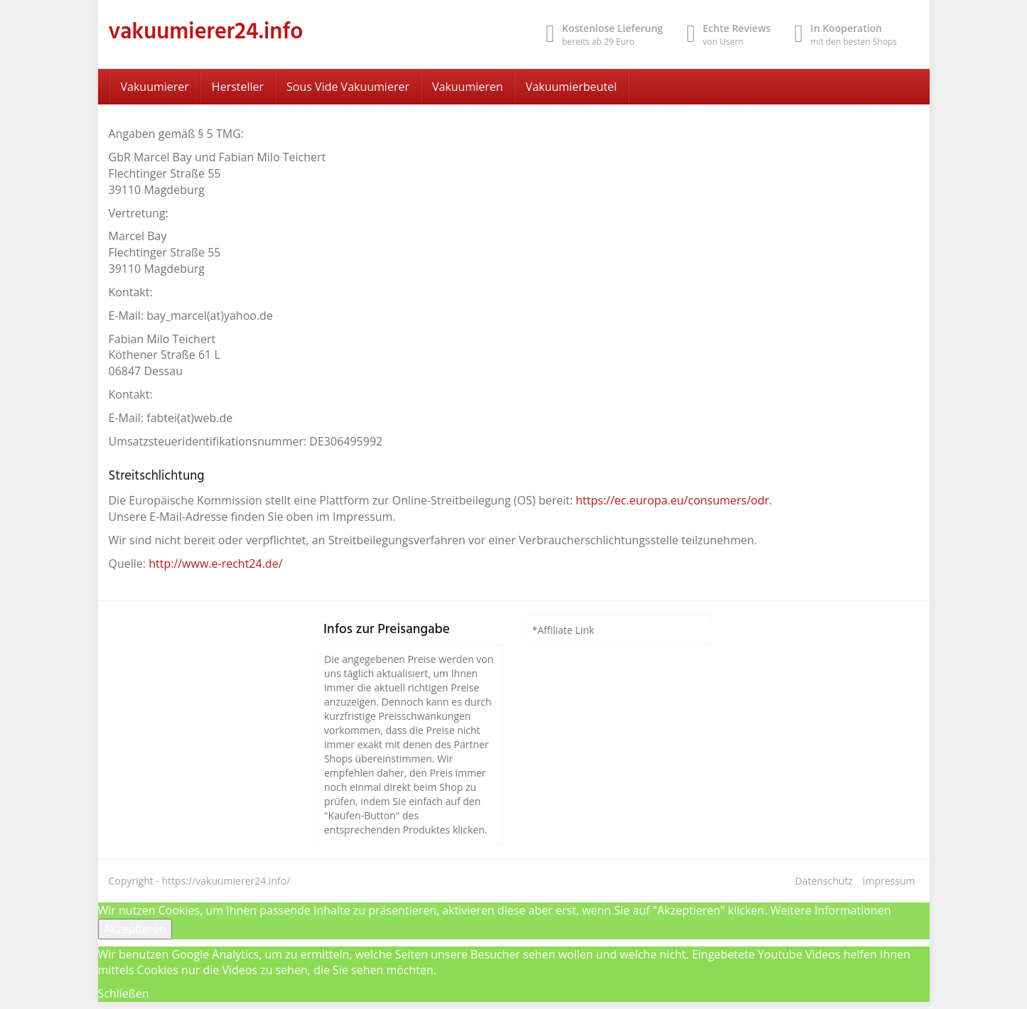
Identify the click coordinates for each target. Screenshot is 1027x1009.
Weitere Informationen (830, 910)
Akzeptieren (135, 929)
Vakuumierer (155, 87)
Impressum (889, 880)
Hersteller (238, 87)
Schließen (123, 993)
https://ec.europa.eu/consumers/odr (672, 500)
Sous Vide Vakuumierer (347, 87)
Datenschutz (823, 880)
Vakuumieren (467, 87)
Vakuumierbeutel (571, 87)
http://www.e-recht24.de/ (215, 563)
